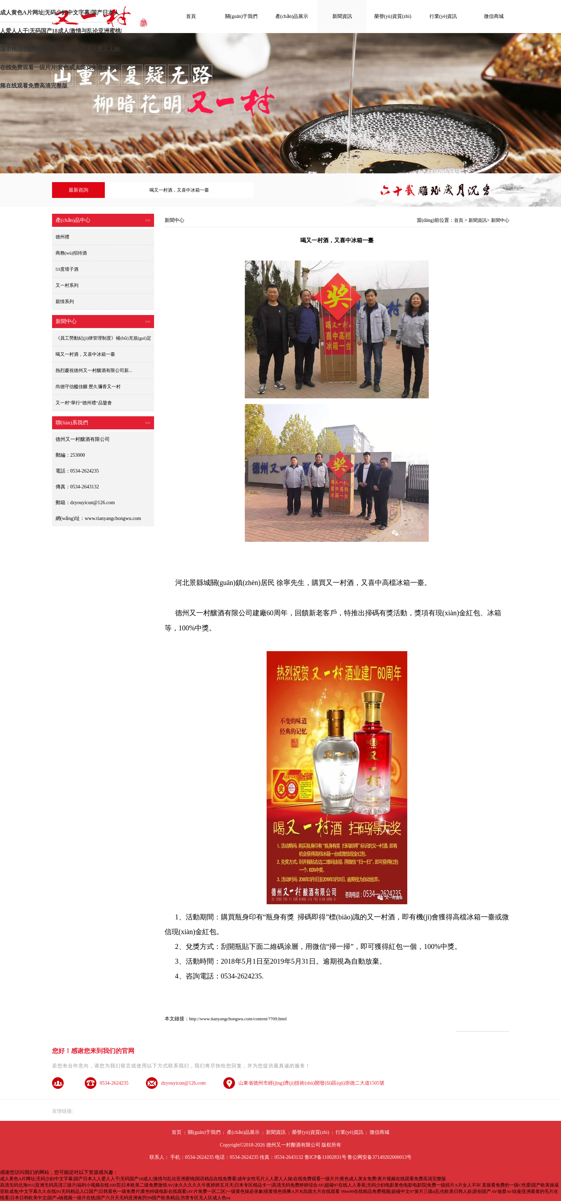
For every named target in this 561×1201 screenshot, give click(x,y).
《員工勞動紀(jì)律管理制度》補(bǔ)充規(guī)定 (103, 338)
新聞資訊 (342, 16)
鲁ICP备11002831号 (325, 1157)
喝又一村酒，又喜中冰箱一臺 (179, 190)
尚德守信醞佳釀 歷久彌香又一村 (88, 386)
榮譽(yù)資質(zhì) (393, 16)
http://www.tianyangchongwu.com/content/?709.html (238, 1018)
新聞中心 (500, 220)
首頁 (191, 16)
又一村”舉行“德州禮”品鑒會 (84, 402)
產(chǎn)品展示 (291, 16)
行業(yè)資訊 (443, 16)
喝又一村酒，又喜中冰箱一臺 (85, 354)
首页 (176, 1132)
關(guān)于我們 (241, 16)
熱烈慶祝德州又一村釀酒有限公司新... (94, 370)
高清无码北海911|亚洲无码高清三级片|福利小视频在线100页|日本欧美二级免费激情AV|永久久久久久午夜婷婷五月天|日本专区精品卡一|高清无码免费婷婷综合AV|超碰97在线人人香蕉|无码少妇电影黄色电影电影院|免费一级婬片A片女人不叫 (240, 1185)
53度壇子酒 (67, 269)
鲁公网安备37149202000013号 (380, 1157)
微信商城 (494, 16)
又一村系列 (67, 285)
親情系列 (65, 301)
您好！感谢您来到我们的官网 (93, 1050)
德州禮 (62, 236)
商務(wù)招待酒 (71, 253)
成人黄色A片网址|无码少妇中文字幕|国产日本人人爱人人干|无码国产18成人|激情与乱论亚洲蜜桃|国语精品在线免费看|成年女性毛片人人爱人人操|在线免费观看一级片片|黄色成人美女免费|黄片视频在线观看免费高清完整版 (61, 15)
